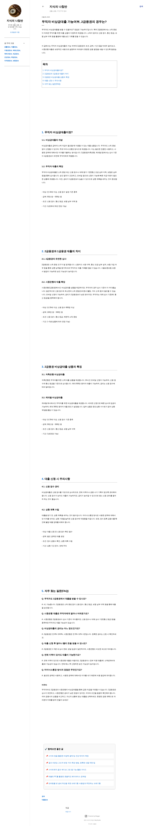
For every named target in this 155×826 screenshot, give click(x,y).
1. (43, 132)
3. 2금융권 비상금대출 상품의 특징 (56, 77)
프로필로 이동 (15, 32)
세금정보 (16, 54)
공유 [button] (43, 796)
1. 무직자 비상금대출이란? (53, 70)
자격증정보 (8, 61)
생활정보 (7, 47)
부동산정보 (16, 50)
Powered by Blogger (92, 816)
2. (43, 251)
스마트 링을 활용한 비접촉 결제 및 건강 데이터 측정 (69, 756)
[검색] (141, 6)
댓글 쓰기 (68, 811)
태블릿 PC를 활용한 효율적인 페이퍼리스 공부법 (67, 776)
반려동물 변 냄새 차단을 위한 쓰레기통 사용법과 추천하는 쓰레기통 (75, 783)
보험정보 (16, 61)
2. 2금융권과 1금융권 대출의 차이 (56, 74)
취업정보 (14, 57)
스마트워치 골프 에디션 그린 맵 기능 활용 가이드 (67, 770)
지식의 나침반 (58, 6)
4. (43, 478)
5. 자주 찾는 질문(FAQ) (51, 84)
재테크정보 (8, 54)
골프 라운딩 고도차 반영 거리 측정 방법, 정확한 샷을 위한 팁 (72, 763)
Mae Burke (97, 820)
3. (43, 366)
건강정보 (7, 57)
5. (43, 591)
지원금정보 (8, 50)
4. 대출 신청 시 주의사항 (52, 81)
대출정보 (45, 800)
